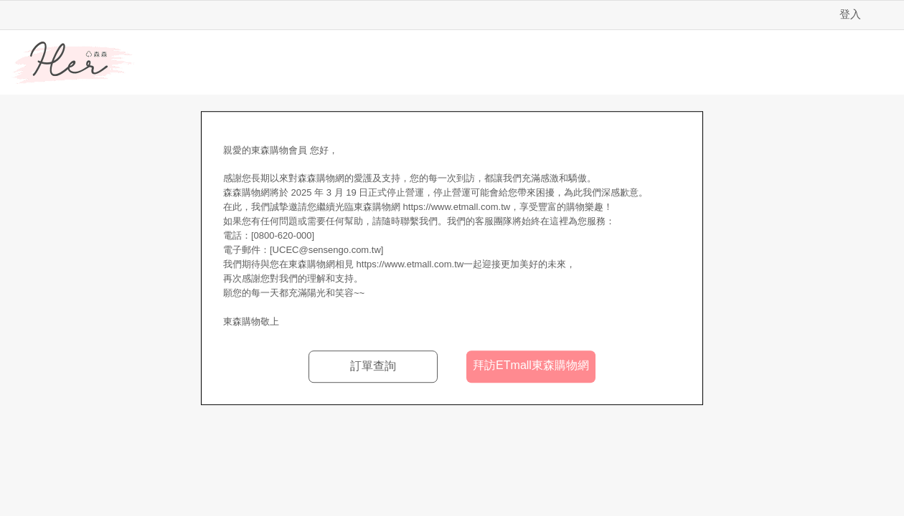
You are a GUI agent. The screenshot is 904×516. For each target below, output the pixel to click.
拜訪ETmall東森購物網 (531, 365)
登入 (850, 14)
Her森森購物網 (73, 63)
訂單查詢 (373, 366)
